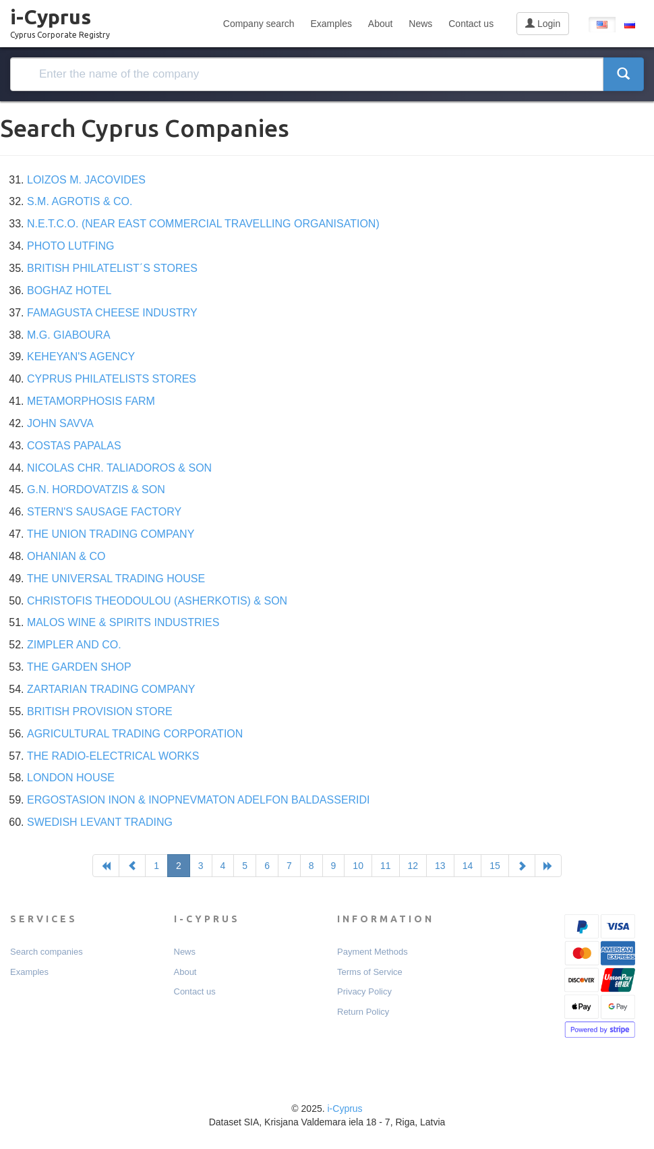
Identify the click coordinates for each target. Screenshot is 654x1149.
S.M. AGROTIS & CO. (79, 201)
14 (468, 865)
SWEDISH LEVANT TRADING (100, 822)
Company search (259, 23)
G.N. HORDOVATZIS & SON (96, 489)
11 (385, 865)
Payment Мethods (372, 952)
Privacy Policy (364, 991)
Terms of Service (370, 972)
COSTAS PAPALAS (74, 445)
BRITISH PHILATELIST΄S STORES (112, 268)
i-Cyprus (60, 19)
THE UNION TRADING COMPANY (110, 534)
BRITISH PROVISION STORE (100, 711)
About (380, 23)
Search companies (46, 952)
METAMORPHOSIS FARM (91, 401)
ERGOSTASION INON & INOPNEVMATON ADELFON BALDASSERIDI (198, 800)
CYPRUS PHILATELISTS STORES (111, 379)
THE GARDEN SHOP (79, 667)
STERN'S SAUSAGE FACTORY (104, 511)
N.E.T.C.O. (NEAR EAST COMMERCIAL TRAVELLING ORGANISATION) (203, 223)
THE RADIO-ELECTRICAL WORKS (113, 756)
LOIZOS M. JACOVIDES (86, 180)
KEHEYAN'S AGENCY (81, 356)
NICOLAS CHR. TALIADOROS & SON (119, 468)
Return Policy (363, 1012)
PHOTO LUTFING (71, 246)
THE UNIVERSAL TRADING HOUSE (116, 578)
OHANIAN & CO (66, 556)
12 (413, 865)
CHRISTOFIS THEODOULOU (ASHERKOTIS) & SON (157, 601)
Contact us (471, 23)
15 (494, 865)
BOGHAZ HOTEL (69, 290)
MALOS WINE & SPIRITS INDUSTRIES (123, 622)
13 (440, 865)
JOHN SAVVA (60, 423)
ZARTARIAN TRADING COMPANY (111, 689)
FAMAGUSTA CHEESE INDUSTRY (112, 312)
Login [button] (542, 23)
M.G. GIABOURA (69, 335)
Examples (330, 23)
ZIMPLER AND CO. (74, 644)
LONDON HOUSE (71, 777)
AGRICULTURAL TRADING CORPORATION (135, 733)
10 (358, 865)
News (420, 23)
